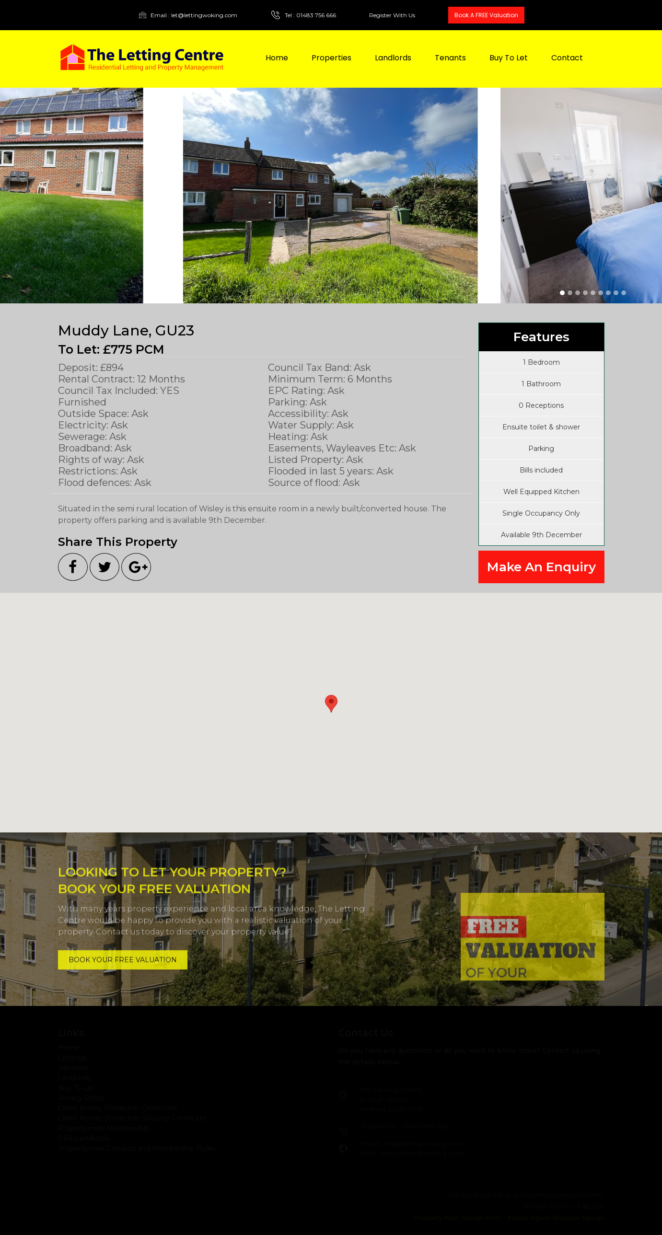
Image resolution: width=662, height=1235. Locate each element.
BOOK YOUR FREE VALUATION (123, 955)
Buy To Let (508, 57)
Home (277, 57)
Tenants (450, 57)
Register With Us (392, 15)
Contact (567, 57)
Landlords (393, 57)
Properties (331, 57)
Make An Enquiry (541, 567)
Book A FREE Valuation (486, 15)
